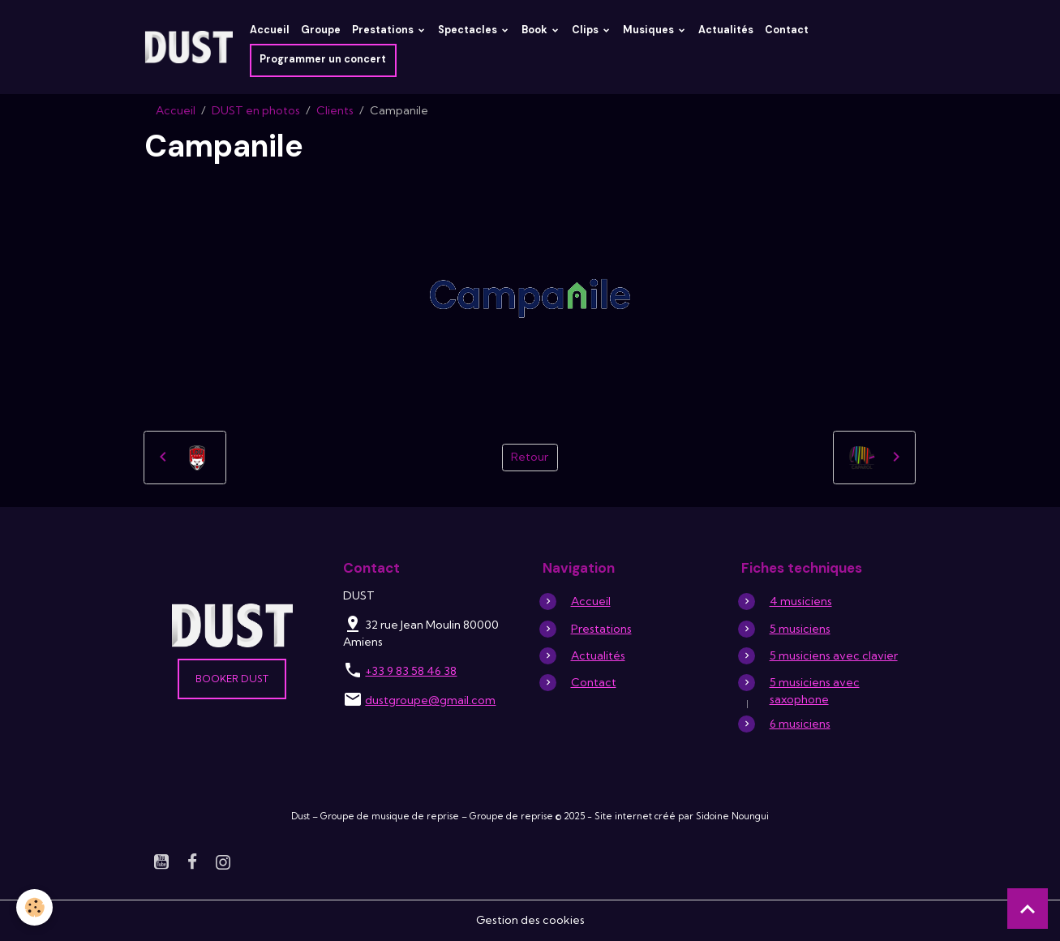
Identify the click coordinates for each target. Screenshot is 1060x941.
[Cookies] (34, 907)
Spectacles (469, 30)
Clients (335, 110)
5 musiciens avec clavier (834, 655)
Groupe (321, 30)
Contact (787, 30)
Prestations (384, 30)
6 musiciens (800, 723)
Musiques (649, 30)
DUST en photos (256, 110)
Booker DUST (231, 678)
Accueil (270, 30)
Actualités (725, 30)
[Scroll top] (1027, 908)
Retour (529, 456)
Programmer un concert (323, 59)
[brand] (188, 47)
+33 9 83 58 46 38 (411, 671)
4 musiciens (801, 601)
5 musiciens (800, 628)
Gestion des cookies (530, 920)
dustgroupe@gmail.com (430, 700)
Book (535, 30)
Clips (586, 30)
